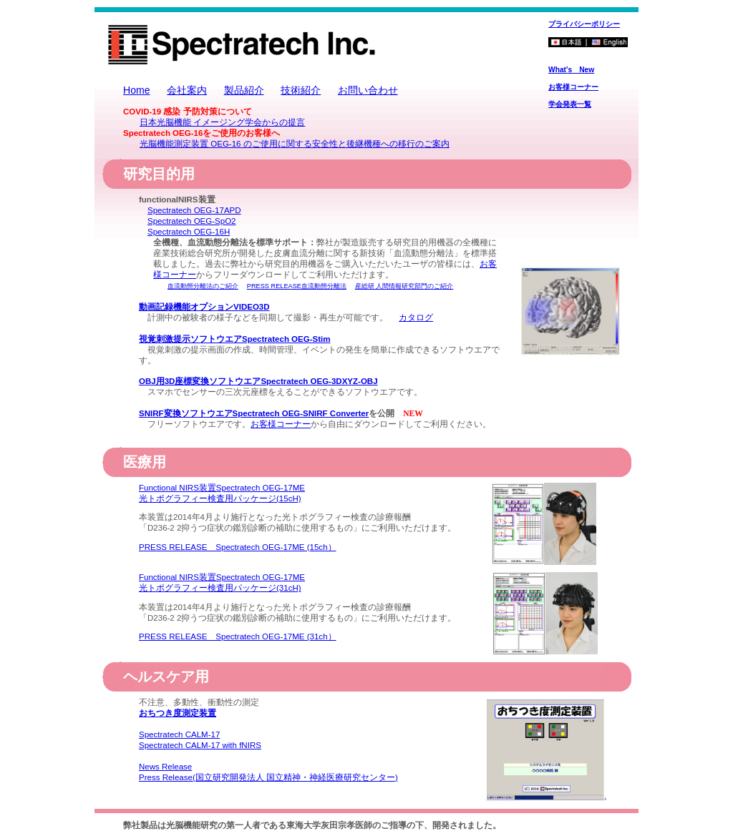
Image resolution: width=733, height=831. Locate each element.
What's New (571, 70)
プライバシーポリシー (584, 24)
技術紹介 (301, 90)
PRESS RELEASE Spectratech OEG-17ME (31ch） (237, 636)
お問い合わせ (368, 90)
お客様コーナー (573, 87)
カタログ (416, 317)
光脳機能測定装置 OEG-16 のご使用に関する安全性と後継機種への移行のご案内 (295, 143)
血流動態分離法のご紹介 (203, 286)
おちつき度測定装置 (177, 713)
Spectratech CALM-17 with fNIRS (200, 745)
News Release (165, 766)
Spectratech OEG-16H (188, 231)
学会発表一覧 (569, 104)
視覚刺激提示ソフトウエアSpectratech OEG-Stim (235, 339)
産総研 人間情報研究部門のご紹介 (404, 286)
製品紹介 (244, 90)
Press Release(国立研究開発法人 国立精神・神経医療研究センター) (268, 777)
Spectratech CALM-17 (179, 734)
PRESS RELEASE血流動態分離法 (296, 286)
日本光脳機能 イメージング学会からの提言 (222, 122)
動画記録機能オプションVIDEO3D (204, 307)
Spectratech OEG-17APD (194, 210)
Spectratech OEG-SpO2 (191, 221)
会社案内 (187, 90)
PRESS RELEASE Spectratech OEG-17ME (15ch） (237, 547)
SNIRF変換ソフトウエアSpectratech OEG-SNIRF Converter (254, 413)
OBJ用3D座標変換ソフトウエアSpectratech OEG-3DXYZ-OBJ (258, 381)
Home (136, 90)
